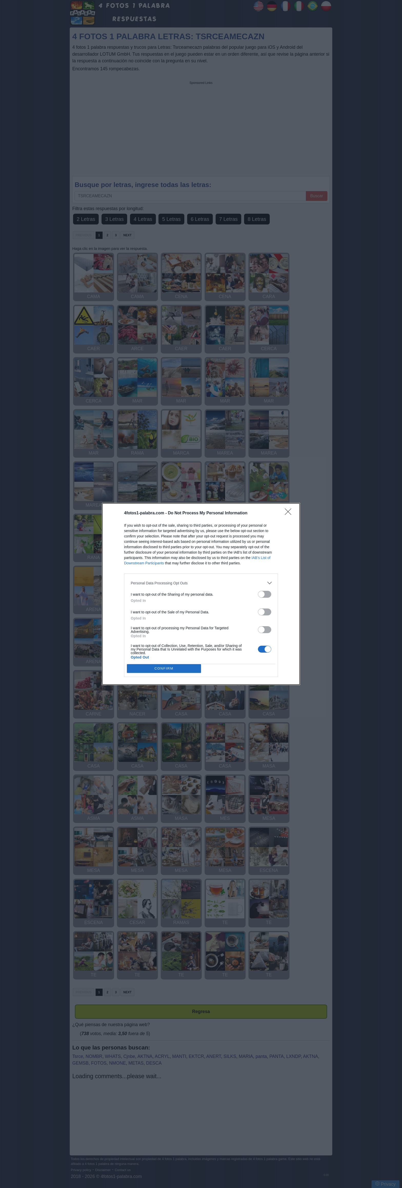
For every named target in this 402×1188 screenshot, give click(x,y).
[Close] (290, 513)
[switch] (264, 594)
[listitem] (201, 583)
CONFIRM (164, 669)
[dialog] (201, 594)
